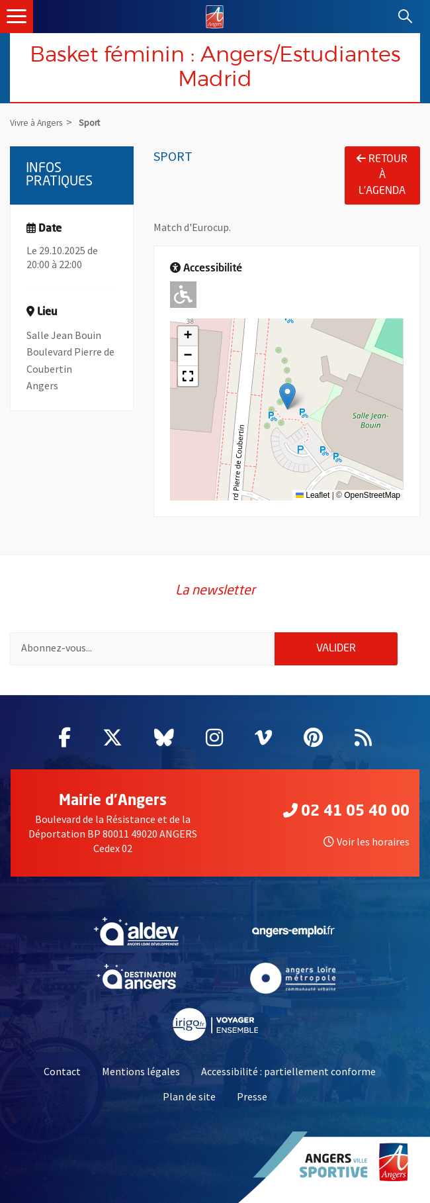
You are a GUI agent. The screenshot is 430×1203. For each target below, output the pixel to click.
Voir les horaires (366, 841)
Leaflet (312, 495)
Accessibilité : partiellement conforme (288, 1071)
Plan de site (189, 1096)
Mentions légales (141, 1071)
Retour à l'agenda (382, 175)
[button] (287, 396)
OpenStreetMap (372, 495)
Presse (252, 1096)
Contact (62, 1071)
